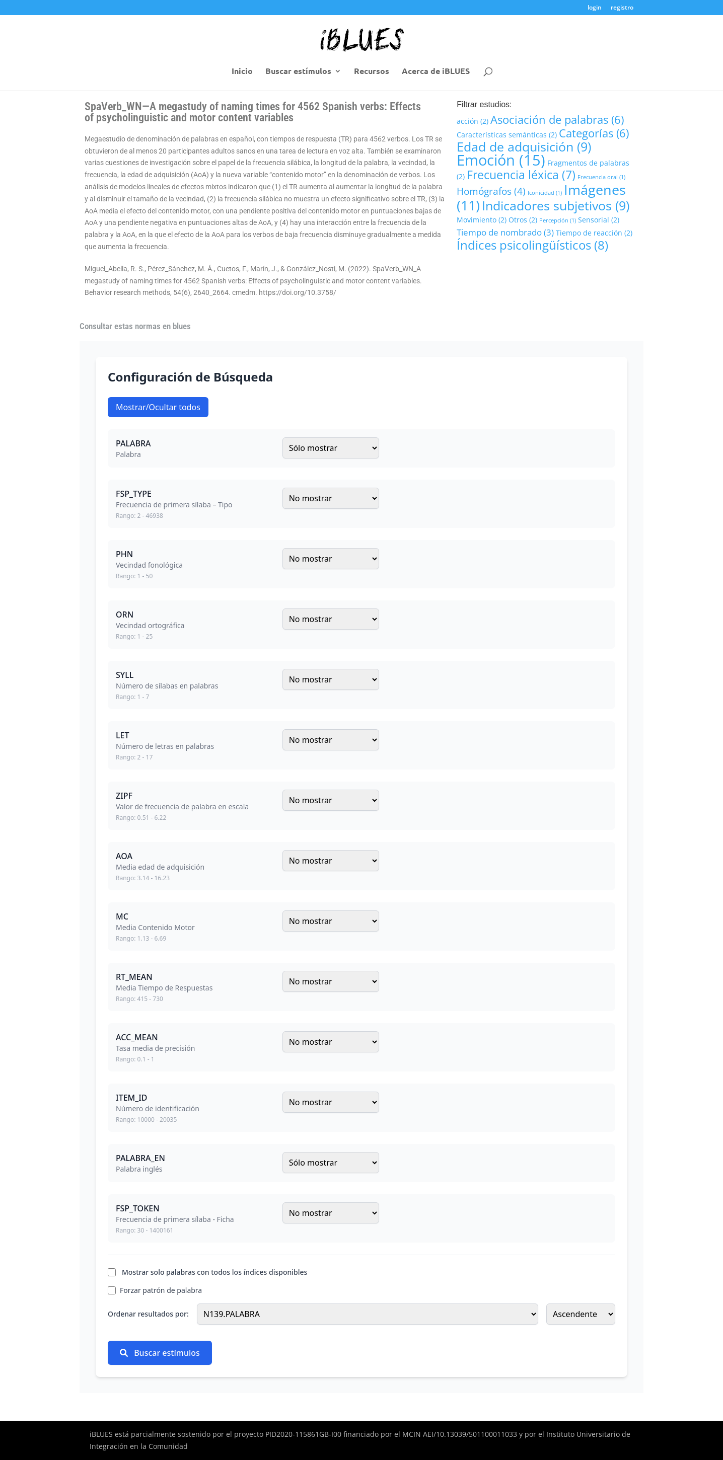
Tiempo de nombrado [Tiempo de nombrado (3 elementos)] (505, 232)
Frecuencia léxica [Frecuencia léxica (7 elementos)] (521, 175)
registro (622, 8)
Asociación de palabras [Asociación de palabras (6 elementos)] (557, 119)
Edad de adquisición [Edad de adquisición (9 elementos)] (524, 146)
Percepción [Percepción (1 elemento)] (557, 220)
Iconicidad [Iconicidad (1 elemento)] (545, 192)
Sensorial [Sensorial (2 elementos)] (598, 219)
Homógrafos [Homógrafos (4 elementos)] (491, 191)
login (595, 8)
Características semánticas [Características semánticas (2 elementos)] (507, 134)
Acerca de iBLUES (436, 71)
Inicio (242, 71)
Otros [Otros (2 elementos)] (523, 219)
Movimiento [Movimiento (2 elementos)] (482, 219)
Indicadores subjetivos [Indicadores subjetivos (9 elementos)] (555, 205)
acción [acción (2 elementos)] (472, 121)
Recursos (371, 71)
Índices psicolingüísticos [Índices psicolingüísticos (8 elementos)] (532, 245)
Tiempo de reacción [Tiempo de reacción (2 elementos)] (594, 233)
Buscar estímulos (298, 71)
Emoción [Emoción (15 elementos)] (501, 160)
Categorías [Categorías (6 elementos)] (594, 132)
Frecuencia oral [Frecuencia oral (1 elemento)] (601, 177)
